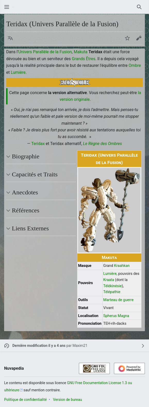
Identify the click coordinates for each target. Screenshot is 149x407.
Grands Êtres (83, 58)
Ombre (135, 65)
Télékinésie (112, 286)
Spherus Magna (116, 316)
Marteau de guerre (118, 300)
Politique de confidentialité (25, 399)
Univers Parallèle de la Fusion (45, 51)
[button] (10, 38)
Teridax (38, 143)
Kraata (108, 280)
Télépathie (111, 292)
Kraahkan (121, 266)
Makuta (81, 51)
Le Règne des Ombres (102, 143)
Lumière (18, 72)
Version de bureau (67, 399)
